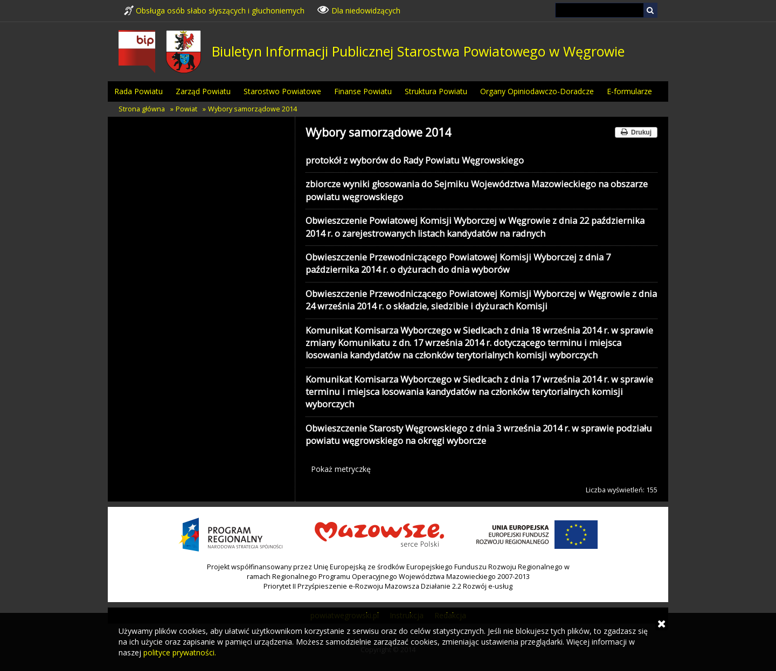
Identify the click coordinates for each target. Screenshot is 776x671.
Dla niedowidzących (358, 10)
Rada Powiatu (138, 91)
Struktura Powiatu (436, 91)
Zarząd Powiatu (203, 91)
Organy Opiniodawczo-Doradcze (537, 91)
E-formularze (629, 91)
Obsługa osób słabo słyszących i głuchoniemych (214, 10)
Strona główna (142, 109)
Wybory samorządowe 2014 (252, 109)
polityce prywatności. (179, 652)
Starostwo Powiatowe (282, 91)
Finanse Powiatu (363, 91)
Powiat (186, 109)
